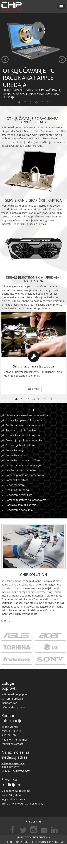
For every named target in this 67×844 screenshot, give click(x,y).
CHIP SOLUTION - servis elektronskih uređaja (28, 841)
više (3, 621)
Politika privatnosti (12, 744)
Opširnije (33, 388)
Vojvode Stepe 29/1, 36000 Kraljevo (13, 765)
